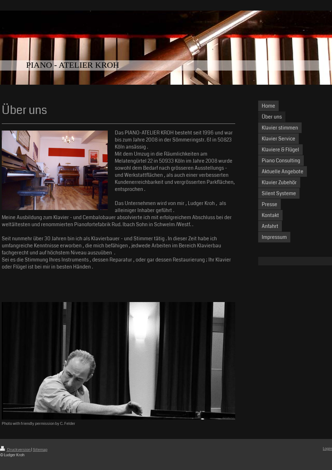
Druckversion (15, 449)
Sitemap (40, 449)
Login (327, 448)
